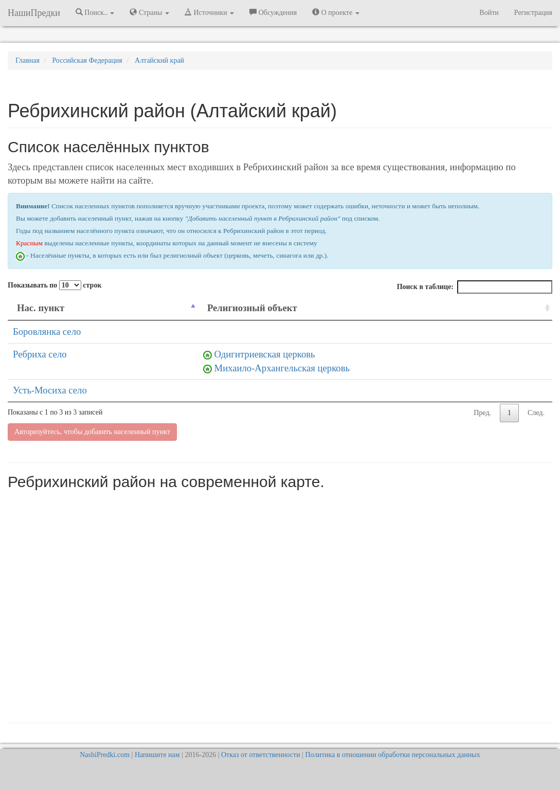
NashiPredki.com (105, 755)
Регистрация (533, 12)
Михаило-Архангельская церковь (282, 368)
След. (536, 413)
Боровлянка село (47, 331)
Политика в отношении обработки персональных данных (392, 755)
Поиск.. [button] (95, 12)
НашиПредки (34, 13)
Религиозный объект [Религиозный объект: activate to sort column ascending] (252, 307)
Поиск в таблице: (474, 287)
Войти (488, 12)
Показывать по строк (54, 285)
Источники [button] (209, 12)
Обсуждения (273, 12)
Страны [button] (149, 12)
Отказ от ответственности (260, 755)
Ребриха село (40, 354)
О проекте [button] (335, 12)
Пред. (482, 413)
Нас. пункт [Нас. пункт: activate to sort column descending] (40, 307)
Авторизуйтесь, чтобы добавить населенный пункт (92, 432)
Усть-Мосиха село (50, 390)
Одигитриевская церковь (264, 354)
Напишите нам (157, 755)
